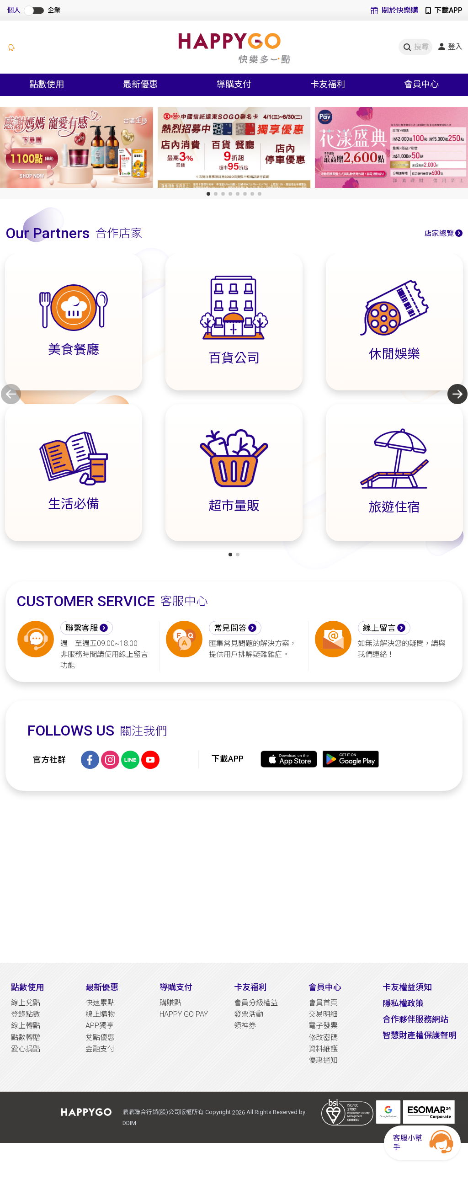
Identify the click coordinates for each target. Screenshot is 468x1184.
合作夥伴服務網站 (415, 1019)
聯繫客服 (81, 628)
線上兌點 (25, 1002)
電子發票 (323, 1025)
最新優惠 (101, 987)
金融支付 (100, 1049)
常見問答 (230, 628)
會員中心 (324, 987)
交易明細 (323, 1014)
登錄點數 (25, 1014)
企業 (54, 10)
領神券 (245, 1025)
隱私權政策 (403, 1003)
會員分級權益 (256, 1002)
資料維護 (323, 1049)
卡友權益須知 (407, 987)
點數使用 (27, 987)
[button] (208, 194)
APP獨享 (99, 1025)
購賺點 (170, 1002)
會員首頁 (323, 1002)
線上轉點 (25, 1025)
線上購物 (100, 1014)
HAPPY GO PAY (184, 1014)
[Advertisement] (234, 877)
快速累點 (100, 1002)
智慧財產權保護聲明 (420, 1035)
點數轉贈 (25, 1037)
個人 (13, 10)
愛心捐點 (25, 1049)
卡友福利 (250, 987)
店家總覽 (439, 233)
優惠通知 (323, 1060)
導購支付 (176, 987)
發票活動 (248, 1014)
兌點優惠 (100, 1037)
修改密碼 (323, 1037)
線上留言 (379, 628)
